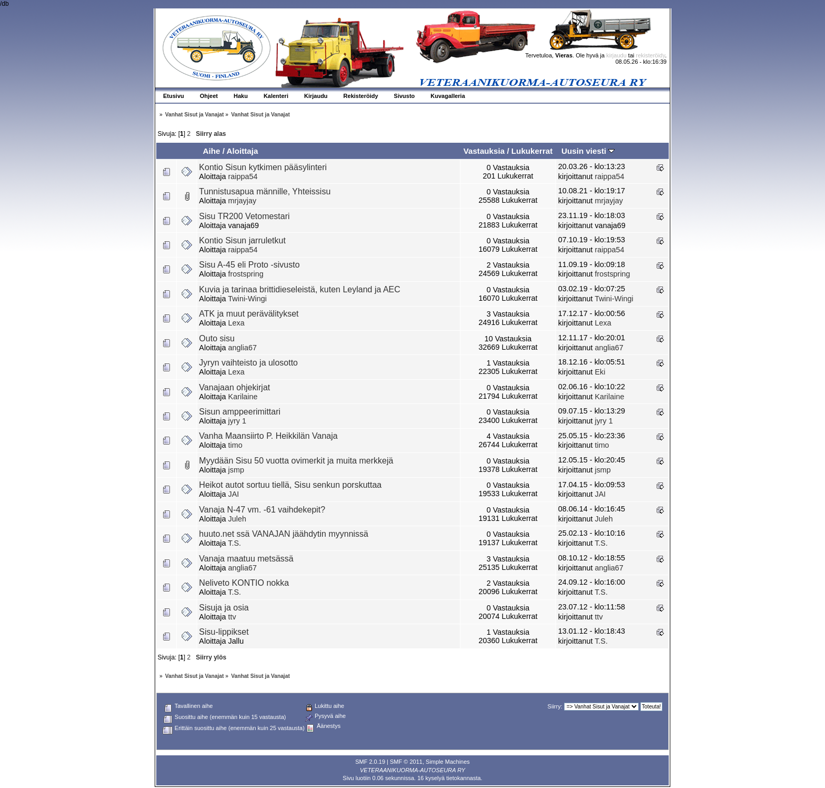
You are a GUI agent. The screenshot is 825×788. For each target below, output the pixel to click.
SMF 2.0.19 (370, 762)
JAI (233, 494)
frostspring (246, 274)
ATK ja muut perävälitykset (248, 313)
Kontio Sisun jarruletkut (242, 240)
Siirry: (555, 706)
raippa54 (243, 176)
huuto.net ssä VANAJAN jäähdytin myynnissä (283, 533)
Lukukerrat (532, 150)
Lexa (236, 323)
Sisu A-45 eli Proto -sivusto (249, 264)
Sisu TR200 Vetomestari (244, 216)
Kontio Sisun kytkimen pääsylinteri (263, 167)
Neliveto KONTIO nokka (244, 582)
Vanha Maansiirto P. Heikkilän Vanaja (268, 435)
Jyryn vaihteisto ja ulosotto (248, 362)
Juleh (237, 519)
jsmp (236, 470)
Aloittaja (242, 150)
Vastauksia (484, 150)
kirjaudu (616, 55)
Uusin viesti (588, 150)
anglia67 (242, 347)
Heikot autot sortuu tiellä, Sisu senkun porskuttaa (290, 484)
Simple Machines (448, 762)
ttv (232, 617)
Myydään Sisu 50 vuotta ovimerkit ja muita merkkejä (296, 460)
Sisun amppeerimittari (239, 411)
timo (235, 445)
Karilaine (243, 396)
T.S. (234, 543)
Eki (600, 372)
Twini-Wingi (247, 298)
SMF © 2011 (406, 762)
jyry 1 (237, 421)
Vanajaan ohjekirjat (234, 387)
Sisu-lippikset (223, 631)
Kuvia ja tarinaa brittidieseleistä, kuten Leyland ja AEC (299, 289)
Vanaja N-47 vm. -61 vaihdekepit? (262, 509)
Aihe (211, 150)
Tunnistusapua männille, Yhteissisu (264, 191)
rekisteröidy (650, 55)
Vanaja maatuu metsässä (246, 558)
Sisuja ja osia (223, 607)
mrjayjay (242, 200)
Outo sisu (217, 338)
